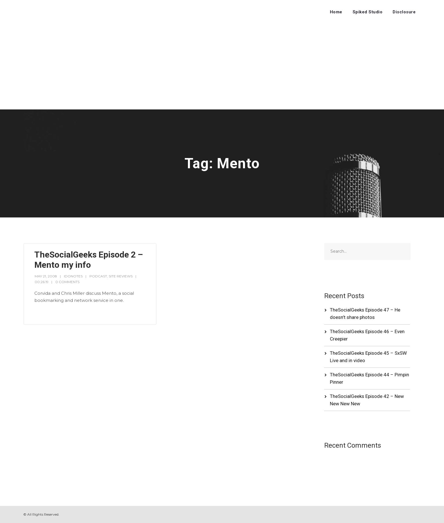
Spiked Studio (368, 11)
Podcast (98, 276)
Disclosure (404, 11)
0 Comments (67, 282)
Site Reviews (121, 276)
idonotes (73, 276)
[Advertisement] (222, 67)
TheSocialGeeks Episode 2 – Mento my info (88, 260)
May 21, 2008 (46, 276)
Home (336, 11)
